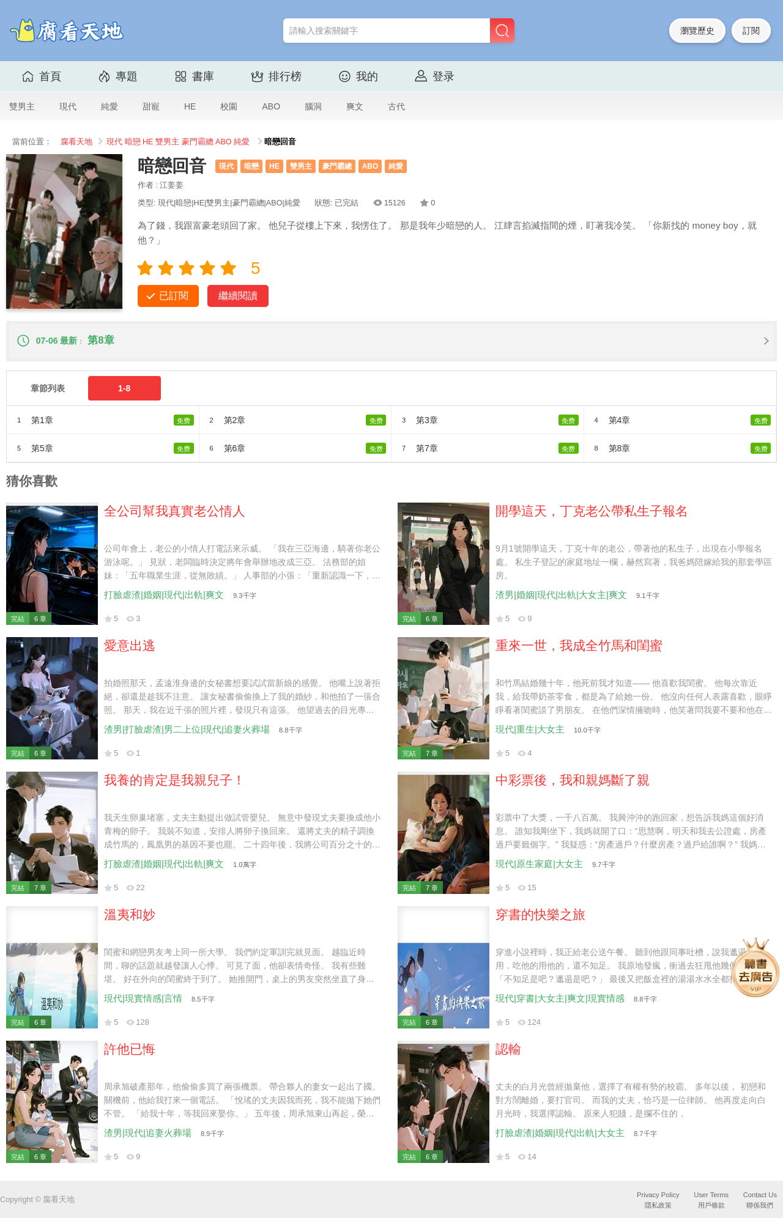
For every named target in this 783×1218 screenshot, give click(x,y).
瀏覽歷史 (697, 30)
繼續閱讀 (238, 295)
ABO (271, 106)
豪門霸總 (197, 142)
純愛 (109, 106)
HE (190, 106)
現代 (67, 106)
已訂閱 (173, 295)
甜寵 (151, 106)
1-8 (124, 388)
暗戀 (133, 142)
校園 (228, 106)
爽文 (354, 106)
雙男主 (22, 106)
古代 (396, 106)
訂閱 (751, 30)
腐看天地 (76, 142)
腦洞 (313, 106)
